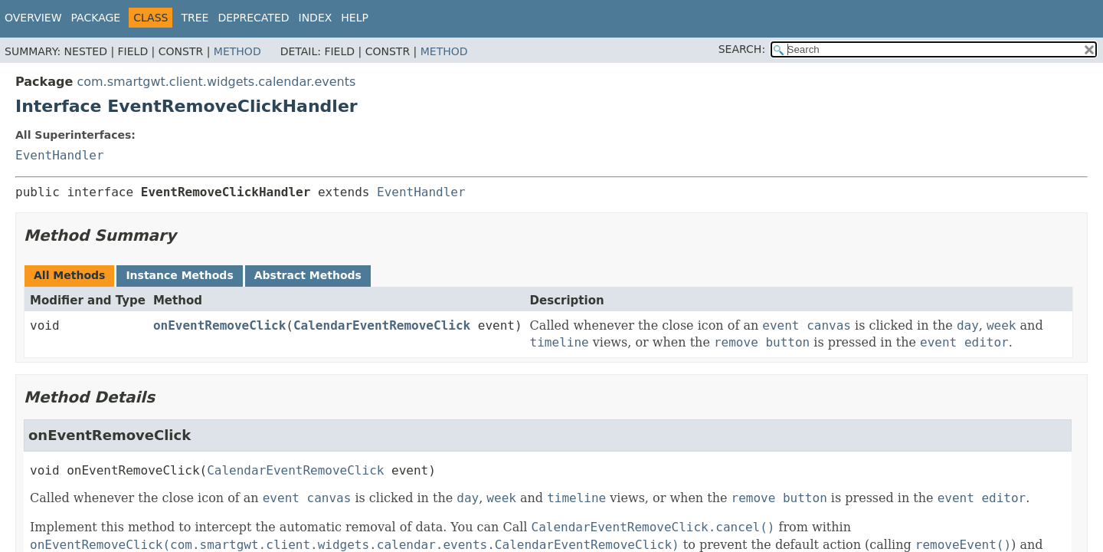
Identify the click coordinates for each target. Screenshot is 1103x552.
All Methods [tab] (69, 275)
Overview (33, 18)
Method (237, 51)
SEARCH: (741, 49)
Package (96, 18)
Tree (194, 18)
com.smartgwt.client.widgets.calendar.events (216, 81)
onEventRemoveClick (219, 325)
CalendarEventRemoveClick (381, 325)
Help (354, 18)
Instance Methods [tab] (179, 275)
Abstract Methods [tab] (308, 275)
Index (315, 18)
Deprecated (253, 18)
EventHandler (59, 155)
